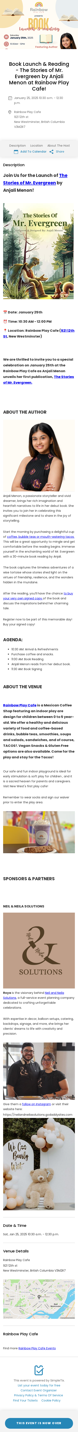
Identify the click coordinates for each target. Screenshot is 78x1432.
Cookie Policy (51, 1400)
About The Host (58, 146)
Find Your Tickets (25, 1400)
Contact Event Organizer (39, 1390)
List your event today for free (39, 1385)
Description (17, 146)
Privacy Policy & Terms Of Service (38, 1395)
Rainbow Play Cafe (19, 705)
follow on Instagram (36, 1104)
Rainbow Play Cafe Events (37, 1348)
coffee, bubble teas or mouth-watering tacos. (40, 537)
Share (57, 151)
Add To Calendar (30, 151)
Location (36, 146)
